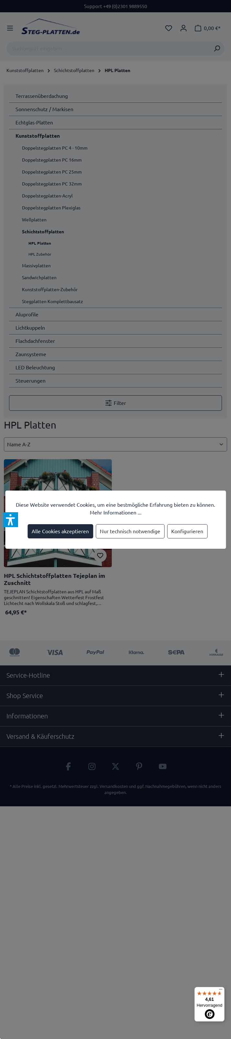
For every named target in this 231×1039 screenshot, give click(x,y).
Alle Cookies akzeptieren (60, 531)
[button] (10, 519)
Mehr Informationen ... (116, 512)
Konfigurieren (187, 531)
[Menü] (221, 991)
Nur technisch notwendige (130, 531)
